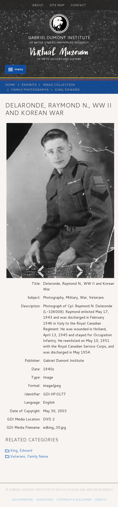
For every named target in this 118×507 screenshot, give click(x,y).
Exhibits (29, 84)
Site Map (56, 5)
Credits (100, 499)
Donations (44, 499)
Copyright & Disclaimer (73, 499)
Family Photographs (30, 89)
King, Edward (67, 89)
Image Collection (59, 84)
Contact (78, 5)
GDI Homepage (22, 499)
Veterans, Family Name (29, 456)
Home (10, 84)
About (37, 5)
